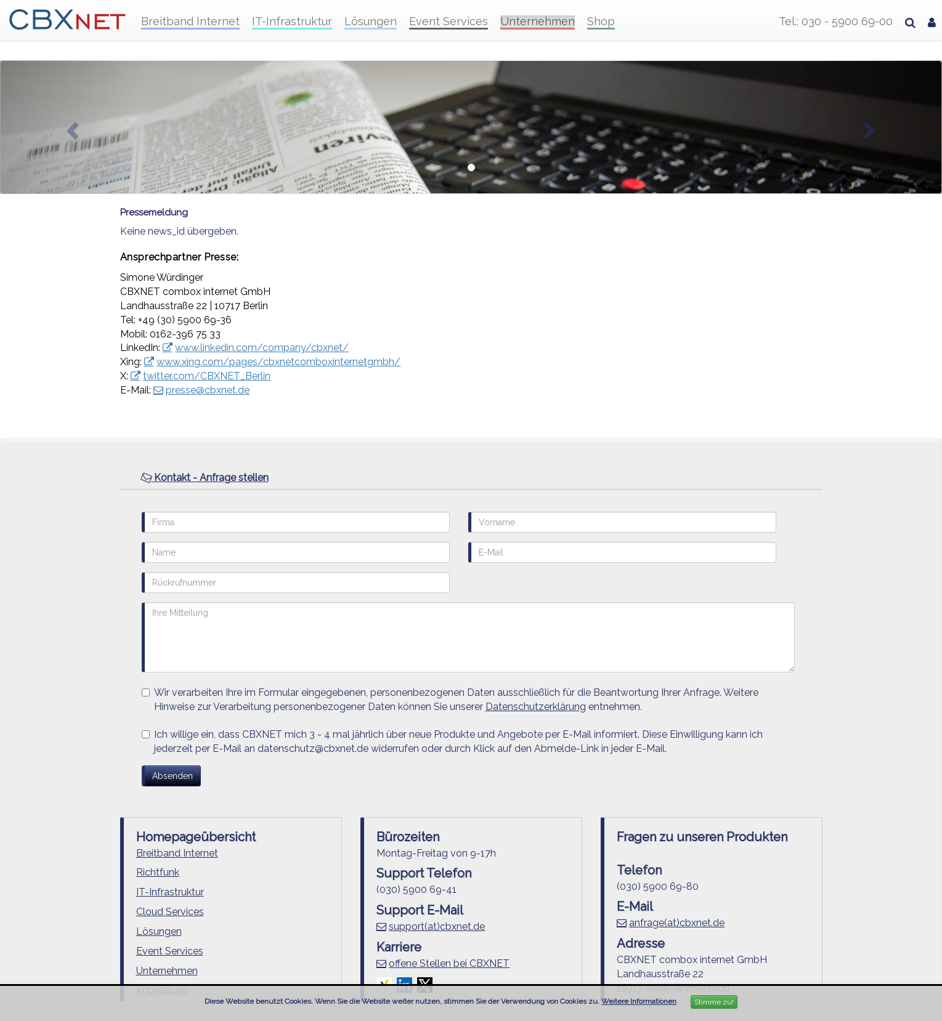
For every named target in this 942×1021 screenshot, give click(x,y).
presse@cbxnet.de (208, 390)
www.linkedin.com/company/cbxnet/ (262, 347)
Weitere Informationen (638, 1001)
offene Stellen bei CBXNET (449, 963)
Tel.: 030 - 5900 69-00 (836, 21)
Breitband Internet (190, 21)
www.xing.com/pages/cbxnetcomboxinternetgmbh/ (278, 362)
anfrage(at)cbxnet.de (677, 923)
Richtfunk (157, 872)
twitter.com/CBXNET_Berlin (206, 376)
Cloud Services (170, 912)
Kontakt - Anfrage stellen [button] (204, 476)
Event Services (448, 21)
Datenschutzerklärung (535, 706)
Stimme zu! (714, 1002)
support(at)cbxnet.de (437, 926)
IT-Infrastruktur (292, 21)
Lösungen (370, 21)
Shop (601, 21)
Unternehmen (537, 21)
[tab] (471, 478)
